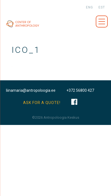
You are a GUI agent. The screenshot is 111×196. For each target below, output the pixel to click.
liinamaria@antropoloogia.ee (30, 90)
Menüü (102, 21)
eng (89, 7)
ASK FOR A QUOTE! (41, 102)
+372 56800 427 (80, 90)
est (101, 7)
